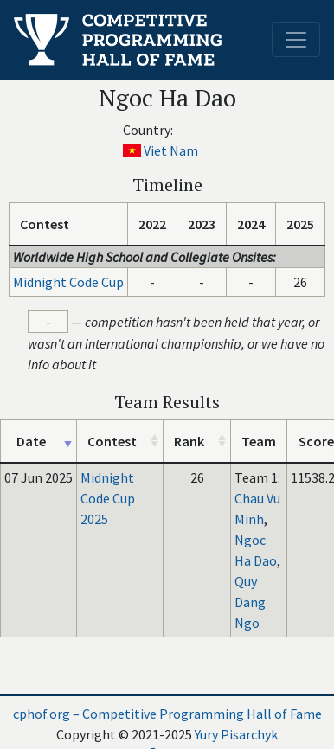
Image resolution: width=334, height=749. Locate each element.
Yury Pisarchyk (236, 734)
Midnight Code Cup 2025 (107, 498)
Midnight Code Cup (68, 282)
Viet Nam (171, 150)
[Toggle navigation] (296, 39)
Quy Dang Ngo (250, 602)
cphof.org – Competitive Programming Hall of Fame (167, 713)
